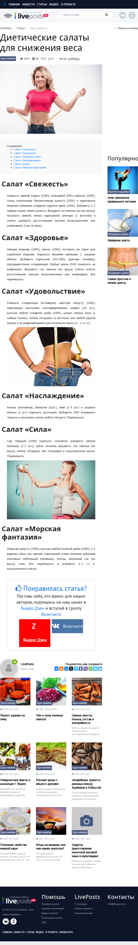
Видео (53, 4)
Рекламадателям (84, 913)
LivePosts (6, 28)
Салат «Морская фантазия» (30, 167)
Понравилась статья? (51, 588)
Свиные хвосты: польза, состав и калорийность (83, 719)
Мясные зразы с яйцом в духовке (47, 782)
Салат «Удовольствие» (27, 156)
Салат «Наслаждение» (27, 160)
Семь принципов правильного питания (122, 199)
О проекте (68, 4)
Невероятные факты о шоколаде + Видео (15, 782)
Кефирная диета (119, 240)
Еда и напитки (8, 58)
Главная (11, 4)
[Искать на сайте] (85, 15)
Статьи (42, 4)
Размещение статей (52, 917)
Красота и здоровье (118, 191)
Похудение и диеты (118, 234)
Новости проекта (84, 908)
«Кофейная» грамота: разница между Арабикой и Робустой (86, 783)
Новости (28, 4)
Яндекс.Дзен (32, 608)
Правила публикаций (53, 908)
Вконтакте (51, 614)
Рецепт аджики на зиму (12, 717)
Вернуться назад (126, 28)
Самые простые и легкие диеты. (119, 281)
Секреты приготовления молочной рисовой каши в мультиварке (85, 850)
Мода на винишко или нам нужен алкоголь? (51, 846)
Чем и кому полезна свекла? (49, 717)
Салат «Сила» (22, 164)
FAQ (44, 922)
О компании (81, 903)
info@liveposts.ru (117, 903)
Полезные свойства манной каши (13, 846)
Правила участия (50, 903)
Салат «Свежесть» (25, 149)
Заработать (66, 932)
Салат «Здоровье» (25, 153)
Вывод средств (50, 913)
